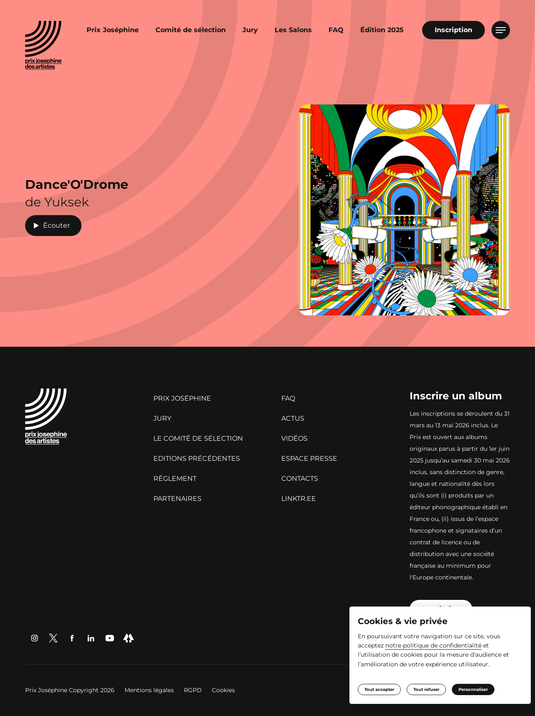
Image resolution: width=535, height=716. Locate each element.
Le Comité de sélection (198, 438)
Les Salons (293, 30)
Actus (292, 418)
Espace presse (309, 458)
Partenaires (177, 499)
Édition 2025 (382, 30)
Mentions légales (150, 690)
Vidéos (294, 438)
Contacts (299, 478)
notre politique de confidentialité (448, 645)
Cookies (223, 690)
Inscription (453, 30)
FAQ (336, 30)
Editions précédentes (196, 458)
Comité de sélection (190, 30)
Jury (250, 30)
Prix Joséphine (113, 30)
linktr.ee (298, 499)
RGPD (194, 690)
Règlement (174, 478)
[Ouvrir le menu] (501, 30)
